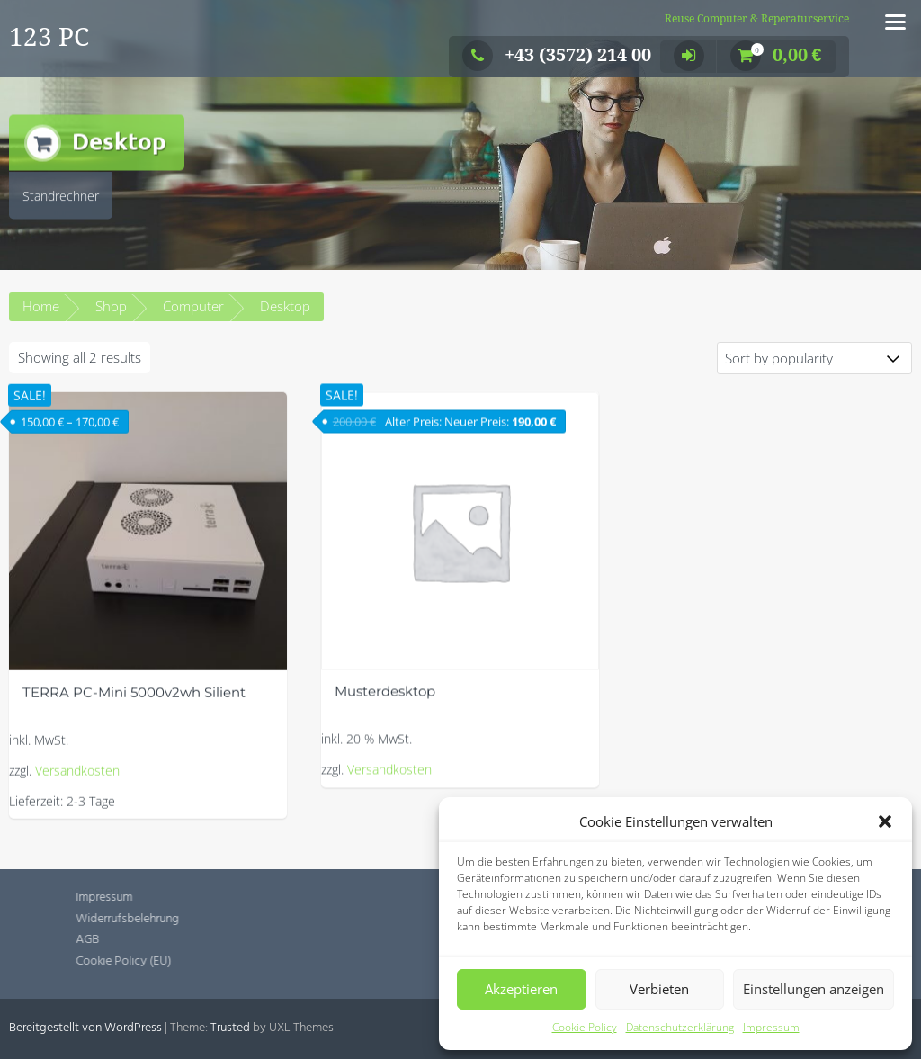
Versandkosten (77, 790)
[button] (885, 821)
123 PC (49, 37)
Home (40, 306)
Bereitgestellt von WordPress (85, 1028)
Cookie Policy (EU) (195, 961)
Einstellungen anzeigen (813, 989)
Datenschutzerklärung (680, 1027)
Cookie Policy (584, 1027)
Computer (193, 306)
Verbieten (659, 989)
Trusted (230, 1028)
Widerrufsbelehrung (199, 919)
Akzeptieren (521, 989)
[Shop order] (814, 358)
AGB (159, 939)
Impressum (771, 1027)
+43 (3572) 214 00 (556, 55)
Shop (111, 306)
